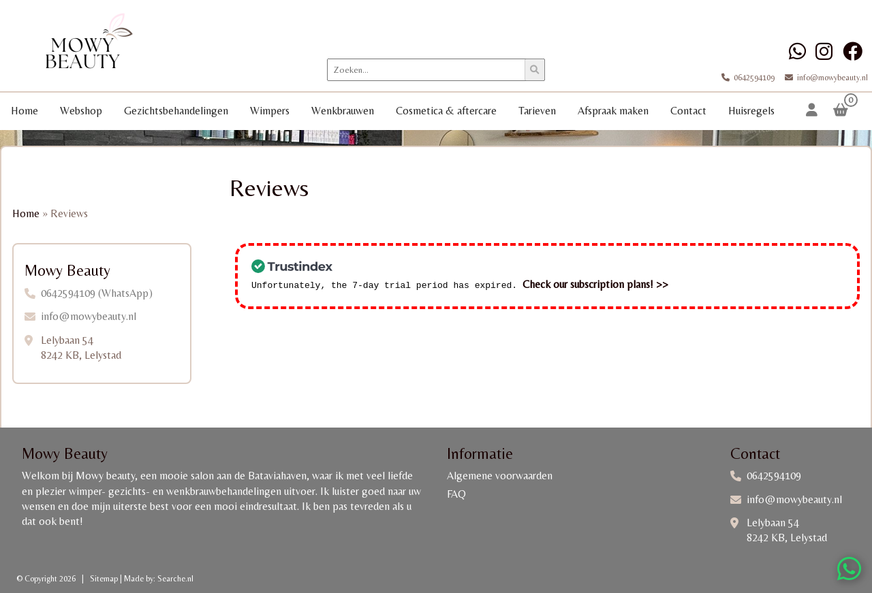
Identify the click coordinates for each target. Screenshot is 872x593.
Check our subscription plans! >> (595, 282)
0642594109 (749, 77)
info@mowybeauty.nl (822, 77)
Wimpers (270, 110)
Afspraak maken (613, 110)
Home (24, 110)
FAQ (456, 493)
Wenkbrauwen (342, 110)
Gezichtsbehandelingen (176, 110)
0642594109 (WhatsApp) (97, 293)
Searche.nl (175, 578)
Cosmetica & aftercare (446, 110)
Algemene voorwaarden (499, 475)
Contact (688, 110)
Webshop (81, 110)
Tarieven (537, 110)
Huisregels (751, 110)
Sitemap (104, 578)
